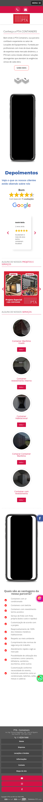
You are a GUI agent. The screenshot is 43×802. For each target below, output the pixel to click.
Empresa (21, 747)
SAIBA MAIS (21, 68)
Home (21, 741)
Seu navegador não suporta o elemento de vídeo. (23, 127)
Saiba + (21, 349)
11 (21, 737)
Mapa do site (21, 771)
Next (35, 232)
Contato (21, 765)
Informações (22, 759)
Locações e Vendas (21, 753)
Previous (8, 232)
